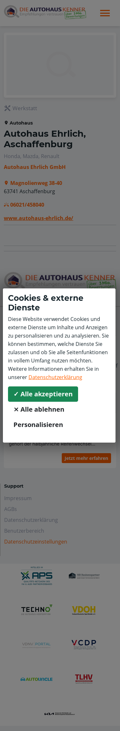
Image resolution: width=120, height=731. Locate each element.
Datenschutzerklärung (55, 377)
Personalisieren (38, 424)
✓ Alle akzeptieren (43, 394)
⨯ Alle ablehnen (38, 409)
